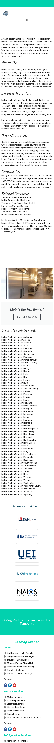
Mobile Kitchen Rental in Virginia (15, 480)
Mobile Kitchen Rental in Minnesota (17, 411)
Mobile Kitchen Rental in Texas (15, 471)
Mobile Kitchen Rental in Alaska (15, 340)
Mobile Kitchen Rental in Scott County (18, 460)
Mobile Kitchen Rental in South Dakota (18, 466)
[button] (27, 19)
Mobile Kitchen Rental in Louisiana (16, 397)
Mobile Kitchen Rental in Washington (17, 483)
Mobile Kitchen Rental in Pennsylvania (18, 454)
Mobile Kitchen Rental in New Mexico (17, 434)
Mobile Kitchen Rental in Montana (16, 420)
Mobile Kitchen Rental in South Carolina (19, 463)
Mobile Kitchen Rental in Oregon (15, 451)
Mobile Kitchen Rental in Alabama (16, 337)
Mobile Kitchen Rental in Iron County (17, 386)
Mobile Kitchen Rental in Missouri (16, 417)
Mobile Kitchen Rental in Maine (15, 400)
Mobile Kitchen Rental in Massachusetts (19, 406)
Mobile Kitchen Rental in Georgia (16, 368)
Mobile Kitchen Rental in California (16, 348)
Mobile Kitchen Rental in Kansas (15, 391)
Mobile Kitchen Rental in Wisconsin (17, 491)
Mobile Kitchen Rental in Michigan (16, 408)
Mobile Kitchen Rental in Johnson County (19, 388)
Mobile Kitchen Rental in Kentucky (16, 394)
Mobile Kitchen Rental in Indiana (15, 380)
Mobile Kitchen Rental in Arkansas (16, 345)
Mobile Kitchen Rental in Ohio (14, 446)
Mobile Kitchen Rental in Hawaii (15, 371)
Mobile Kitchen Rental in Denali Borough (19, 360)
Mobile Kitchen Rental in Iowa (14, 383)
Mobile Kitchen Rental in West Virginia (18, 489)
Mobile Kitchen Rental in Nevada (15, 426)
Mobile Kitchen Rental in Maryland (16, 403)
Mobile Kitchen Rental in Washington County (21, 486)
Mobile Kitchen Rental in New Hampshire (19, 428)
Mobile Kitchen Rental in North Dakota (18, 443)
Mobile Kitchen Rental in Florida (15, 365)
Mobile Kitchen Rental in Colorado (16, 351)
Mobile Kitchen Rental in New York (16, 437)
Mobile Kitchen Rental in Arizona (16, 343)
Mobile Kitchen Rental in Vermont (16, 477)
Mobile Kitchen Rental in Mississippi (17, 414)
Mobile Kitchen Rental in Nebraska (16, 423)
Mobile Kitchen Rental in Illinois (15, 377)
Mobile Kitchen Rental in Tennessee (17, 468)
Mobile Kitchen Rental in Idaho (15, 374)
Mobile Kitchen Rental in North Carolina (18, 440)
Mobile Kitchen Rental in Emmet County (19, 363)
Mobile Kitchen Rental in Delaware (16, 357)
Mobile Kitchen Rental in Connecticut (17, 354)
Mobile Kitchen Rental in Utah (14, 474)
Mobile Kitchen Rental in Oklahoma (17, 448)
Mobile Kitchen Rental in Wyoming (16, 494)
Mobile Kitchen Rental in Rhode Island (18, 457)
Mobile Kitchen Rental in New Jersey (17, 431)
